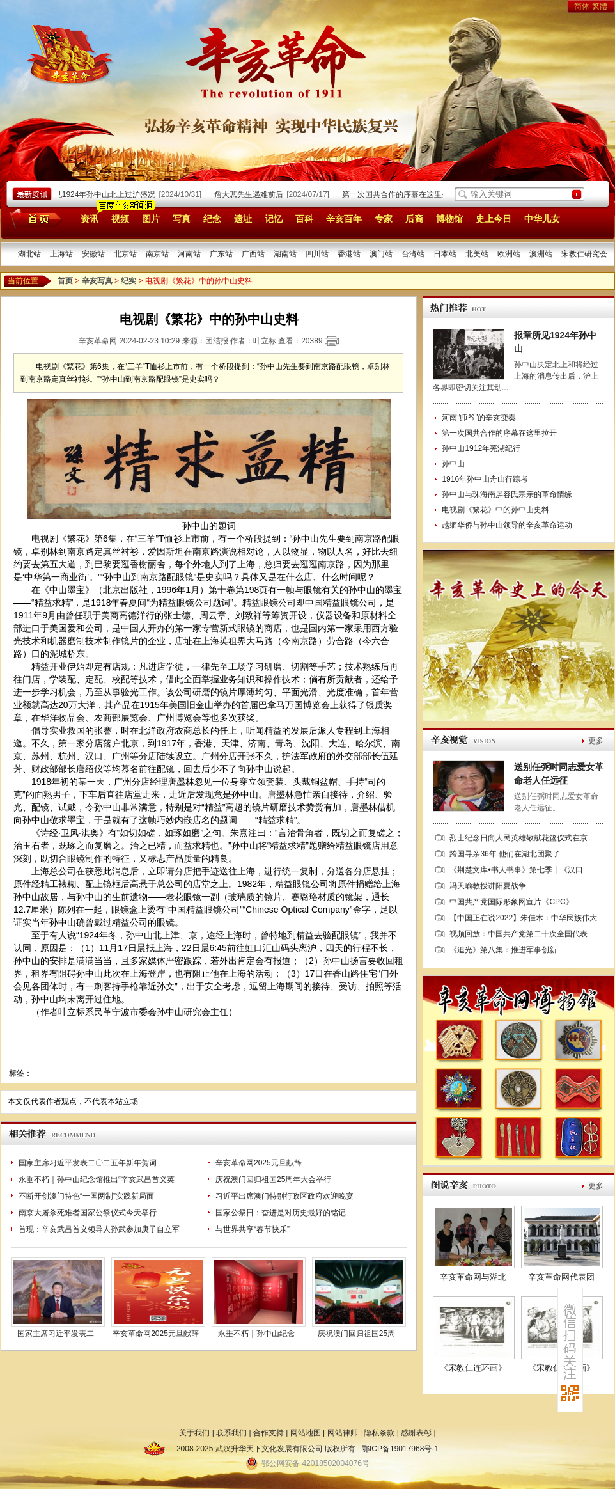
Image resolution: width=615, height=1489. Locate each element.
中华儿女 (542, 219)
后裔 (414, 219)
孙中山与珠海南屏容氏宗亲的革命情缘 (507, 494)
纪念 (212, 219)
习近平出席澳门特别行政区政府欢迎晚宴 (284, 1196)
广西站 (253, 253)
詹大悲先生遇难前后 (251, 194)
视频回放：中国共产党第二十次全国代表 (518, 933)
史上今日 (493, 219)
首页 (33, 218)
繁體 (599, 6)
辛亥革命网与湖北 (473, 1277)
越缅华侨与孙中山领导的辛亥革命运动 (507, 525)
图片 (151, 219)
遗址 (243, 219)
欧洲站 (508, 253)
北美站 (476, 253)
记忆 (274, 219)
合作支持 (268, 1432)
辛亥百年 (344, 219)
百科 (304, 219)
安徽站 (93, 253)
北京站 (125, 253)
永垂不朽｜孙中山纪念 (256, 1333)
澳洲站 (540, 253)
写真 (182, 219)
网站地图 (305, 1432)
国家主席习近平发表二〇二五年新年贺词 (88, 1162)
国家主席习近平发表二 (55, 1333)
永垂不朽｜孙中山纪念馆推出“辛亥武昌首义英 (97, 1179)
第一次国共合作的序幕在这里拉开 (402, 194)
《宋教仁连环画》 (473, 1368)
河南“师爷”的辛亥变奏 (479, 417)
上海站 (61, 253)
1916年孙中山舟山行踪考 (485, 479)
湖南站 (285, 253)
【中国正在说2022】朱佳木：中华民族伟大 (523, 917)
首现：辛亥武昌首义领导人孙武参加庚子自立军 (99, 1229)
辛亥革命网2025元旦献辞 (258, 1162)
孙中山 (453, 463)
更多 (595, 740)
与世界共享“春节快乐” (252, 1229)
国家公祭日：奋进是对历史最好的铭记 (280, 1212)
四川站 (317, 253)
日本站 (444, 253)
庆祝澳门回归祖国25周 (356, 1333)
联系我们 (231, 1432)
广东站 (221, 253)
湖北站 (29, 253)
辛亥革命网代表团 (561, 1277)
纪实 (128, 280)
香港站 (349, 253)
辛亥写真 (97, 280)
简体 (581, 6)
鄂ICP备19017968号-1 (400, 1448)
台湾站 (412, 253)
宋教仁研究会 (584, 253)
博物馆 (449, 219)
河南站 (189, 253)
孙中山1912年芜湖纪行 (481, 448)
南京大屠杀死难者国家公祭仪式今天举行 (88, 1212)
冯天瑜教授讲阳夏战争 (487, 885)
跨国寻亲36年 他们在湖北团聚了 (504, 853)
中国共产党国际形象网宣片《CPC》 (511, 901)
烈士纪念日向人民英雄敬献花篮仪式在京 (518, 837)
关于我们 (194, 1432)
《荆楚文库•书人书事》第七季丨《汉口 (515, 869)
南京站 (157, 253)
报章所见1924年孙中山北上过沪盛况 (96, 194)
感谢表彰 (416, 1432)
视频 (120, 219)
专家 (384, 219)
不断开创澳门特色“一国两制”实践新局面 (86, 1196)
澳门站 (381, 253)
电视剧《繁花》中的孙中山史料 (495, 509)
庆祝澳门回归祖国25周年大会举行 (273, 1179)
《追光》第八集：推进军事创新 (503, 949)
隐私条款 (379, 1432)
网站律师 (342, 1432)
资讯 (89, 219)
